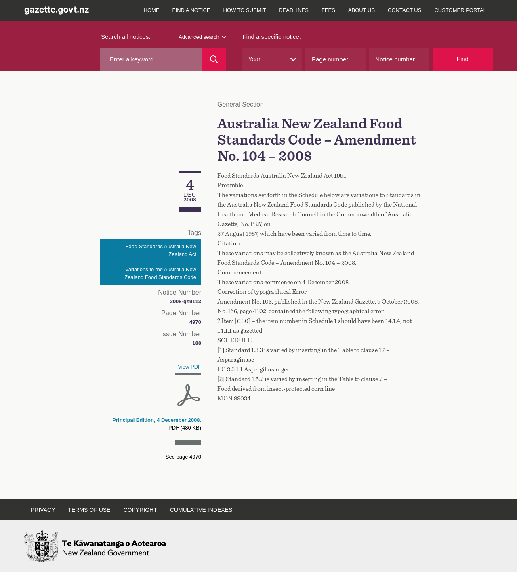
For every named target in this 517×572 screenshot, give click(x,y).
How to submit (244, 10)
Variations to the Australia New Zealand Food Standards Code (160, 273)
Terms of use (89, 510)
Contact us (404, 10)
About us (361, 10)
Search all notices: (126, 36)
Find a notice (191, 10)
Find (463, 58)
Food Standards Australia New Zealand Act (160, 250)
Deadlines (294, 10)
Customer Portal (460, 10)
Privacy (43, 510)
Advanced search (202, 37)
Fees (328, 10)
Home (152, 10)
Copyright (140, 510)
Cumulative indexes (201, 510)
